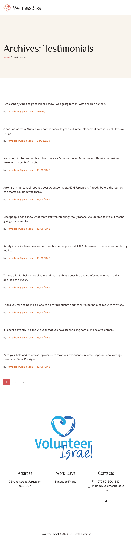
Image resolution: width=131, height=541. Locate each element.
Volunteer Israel (50, 533)
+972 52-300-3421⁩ (108, 481)
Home (6, 57)
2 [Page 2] (15, 382)
